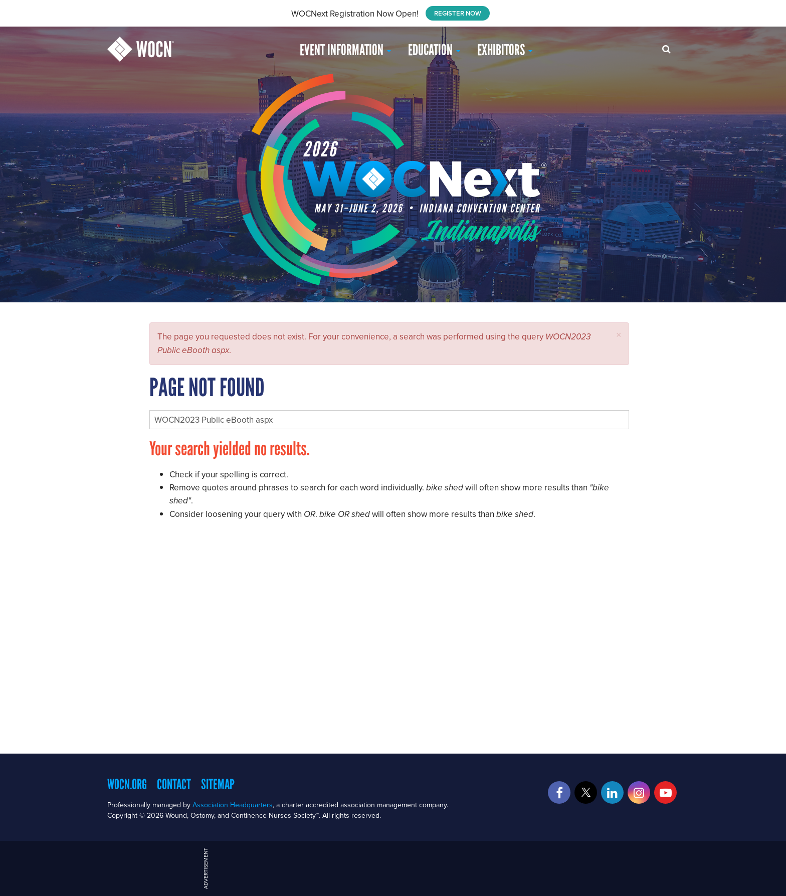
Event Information (345, 50)
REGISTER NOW (457, 13)
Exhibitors (504, 50)
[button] (619, 334)
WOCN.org (127, 784)
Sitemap (218, 784)
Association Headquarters (232, 805)
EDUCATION (434, 50)
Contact (174, 784)
